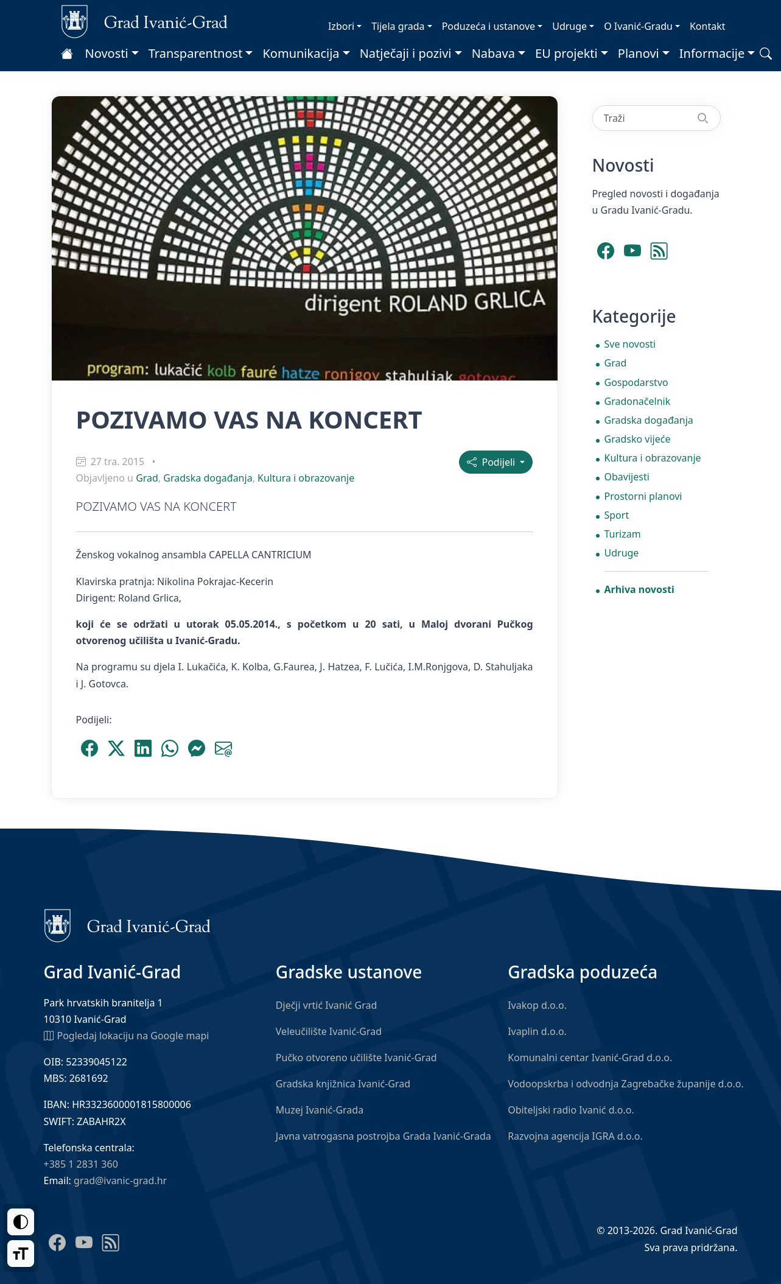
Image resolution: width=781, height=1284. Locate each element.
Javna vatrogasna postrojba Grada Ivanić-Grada (383, 1136)
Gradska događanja (207, 478)
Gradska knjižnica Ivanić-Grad (343, 1083)
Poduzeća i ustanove (488, 26)
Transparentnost (196, 53)
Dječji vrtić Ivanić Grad (326, 1005)
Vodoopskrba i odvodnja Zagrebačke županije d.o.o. (626, 1083)
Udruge (569, 26)
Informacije (712, 53)
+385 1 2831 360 (81, 1164)
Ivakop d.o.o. (537, 1005)
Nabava (493, 53)
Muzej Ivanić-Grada (319, 1110)
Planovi (638, 53)
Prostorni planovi (643, 496)
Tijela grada (397, 26)
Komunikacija (300, 53)
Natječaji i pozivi (406, 53)
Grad (147, 478)
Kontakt (708, 26)
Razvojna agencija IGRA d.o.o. (575, 1136)
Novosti (106, 53)
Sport (616, 515)
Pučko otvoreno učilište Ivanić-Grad (356, 1057)
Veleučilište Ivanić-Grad (329, 1031)
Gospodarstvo (636, 382)
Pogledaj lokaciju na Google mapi (126, 1035)
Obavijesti (627, 476)
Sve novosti (630, 344)
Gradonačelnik (637, 401)
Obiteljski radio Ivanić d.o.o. (571, 1110)
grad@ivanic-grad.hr (120, 1180)
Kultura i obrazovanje (305, 478)
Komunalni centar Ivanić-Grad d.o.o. (590, 1057)
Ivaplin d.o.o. (537, 1031)
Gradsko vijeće (637, 439)
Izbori (341, 26)
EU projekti (566, 53)
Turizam (622, 534)
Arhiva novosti (639, 589)
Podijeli (492, 462)
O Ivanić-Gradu (638, 26)
